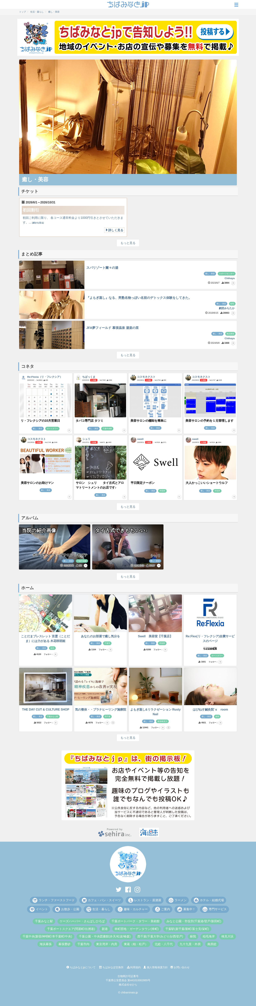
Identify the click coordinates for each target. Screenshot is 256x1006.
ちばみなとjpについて (81, 967)
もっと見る (128, 243)
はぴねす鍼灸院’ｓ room (210, 709)
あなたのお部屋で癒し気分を (100, 636)
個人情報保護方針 (155, 967)
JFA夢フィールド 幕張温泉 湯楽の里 (112, 328)
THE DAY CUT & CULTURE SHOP (45, 709)
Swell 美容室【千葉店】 (155, 636)
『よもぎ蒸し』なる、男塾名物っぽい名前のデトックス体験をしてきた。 (139, 298)
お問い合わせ (180, 967)
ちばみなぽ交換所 (111, 967)
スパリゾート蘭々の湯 (102, 268)
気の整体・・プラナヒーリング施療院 (100, 709)
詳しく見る (114, 230)
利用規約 (134, 967)
